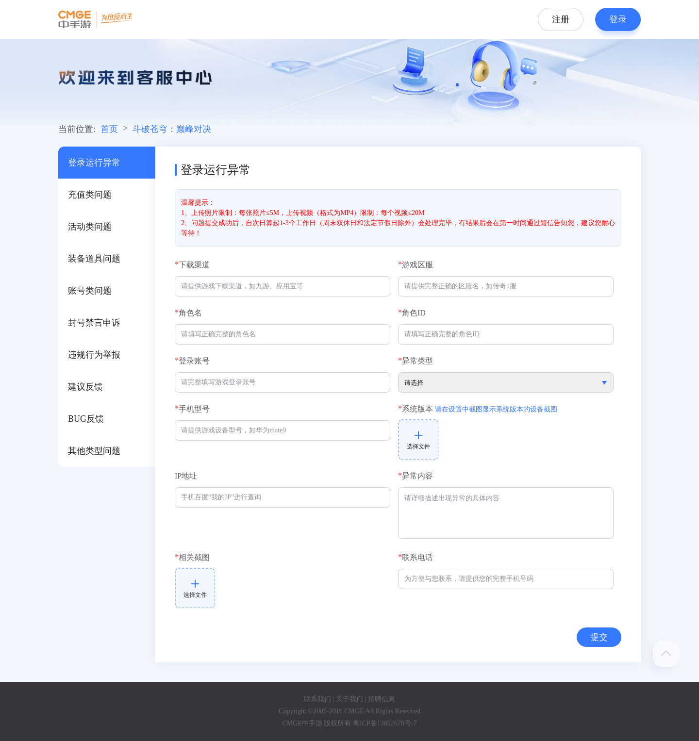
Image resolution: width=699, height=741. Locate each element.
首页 (109, 129)
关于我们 (349, 699)
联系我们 (317, 699)
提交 (599, 637)
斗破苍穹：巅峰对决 (172, 129)
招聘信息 (381, 699)
